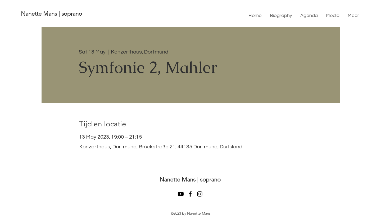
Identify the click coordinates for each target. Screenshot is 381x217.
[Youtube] (180, 194)
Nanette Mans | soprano (51, 13)
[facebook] (190, 194)
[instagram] (199, 194)
